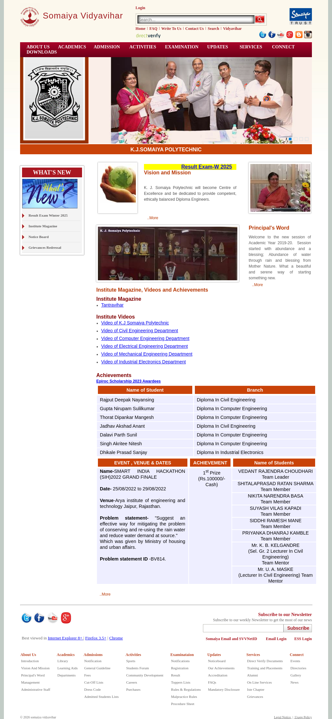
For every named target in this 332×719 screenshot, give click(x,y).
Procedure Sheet (183, 704)
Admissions (93, 654)
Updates (214, 654)
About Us (28, 654)
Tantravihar (112, 305)
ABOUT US (38, 46)
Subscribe (298, 628)
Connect (297, 654)
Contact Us (194, 28)
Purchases (133, 689)
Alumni (252, 675)
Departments (66, 675)
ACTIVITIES (142, 46)
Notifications (180, 661)
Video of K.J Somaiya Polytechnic (135, 322)
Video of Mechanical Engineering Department (146, 354)
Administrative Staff (35, 689)
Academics (66, 654)
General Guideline (97, 668)
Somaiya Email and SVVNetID (232, 639)
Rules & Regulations (186, 689)
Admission (107, 46)
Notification (92, 661)
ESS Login (303, 639)
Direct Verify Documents (265, 661)
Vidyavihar (232, 28)
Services (251, 46)
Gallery (295, 675)
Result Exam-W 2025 (212, 167)
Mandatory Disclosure (224, 689)
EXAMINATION (181, 46)
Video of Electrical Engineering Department (144, 346)
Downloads (42, 52)
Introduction (30, 661)
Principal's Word (33, 675)
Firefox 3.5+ (95, 638)
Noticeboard (216, 661)
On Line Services (259, 682)
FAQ (153, 28)
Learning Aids (67, 668)
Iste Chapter (255, 689)
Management (30, 682)
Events (295, 661)
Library (62, 661)
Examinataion (182, 654)
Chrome (116, 638)
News (294, 682)
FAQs (212, 682)
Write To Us (171, 28)
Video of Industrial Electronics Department (143, 361)
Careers (131, 682)
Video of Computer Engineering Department (145, 338)
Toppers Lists (180, 682)
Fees (87, 675)
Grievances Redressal (45, 247)
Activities (133, 654)
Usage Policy (303, 717)
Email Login (276, 639)
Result (175, 675)
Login (140, 8)
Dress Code (92, 689)
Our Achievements (221, 668)
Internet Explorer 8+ (65, 638)
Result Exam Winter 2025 (48, 215)
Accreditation (217, 675)
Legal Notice (282, 717)
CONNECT (283, 46)
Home (141, 28)
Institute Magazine (43, 226)
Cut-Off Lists (93, 682)
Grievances (255, 697)
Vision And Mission (35, 668)
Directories (298, 668)
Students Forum (137, 668)
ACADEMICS (72, 46)
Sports (130, 661)
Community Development (144, 675)
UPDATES (217, 46)
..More (152, 218)
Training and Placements (264, 668)
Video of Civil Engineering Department (139, 330)
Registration (180, 668)
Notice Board (39, 237)
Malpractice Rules (184, 697)
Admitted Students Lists (101, 697)
